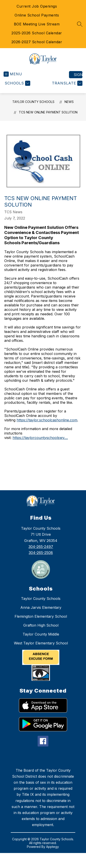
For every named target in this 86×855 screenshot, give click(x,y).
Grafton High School (40, 625)
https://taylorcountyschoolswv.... (40, 437)
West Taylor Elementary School (41, 643)
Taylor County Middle (41, 634)
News (69, 102)
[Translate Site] (66, 83)
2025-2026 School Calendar (36, 33)
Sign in (78, 74)
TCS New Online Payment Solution (48, 112)
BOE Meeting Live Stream (37, 24)
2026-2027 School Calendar (36, 42)
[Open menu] (13, 74)
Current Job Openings (37, 6)
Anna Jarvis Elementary (40, 607)
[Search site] (79, 24)
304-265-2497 (40, 546)
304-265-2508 (41, 552)
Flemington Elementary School (41, 616)
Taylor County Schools (33, 102)
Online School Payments (37, 15)
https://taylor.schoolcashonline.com (47, 420)
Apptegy (52, 847)
